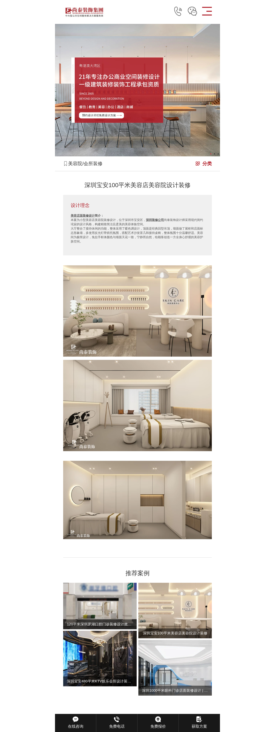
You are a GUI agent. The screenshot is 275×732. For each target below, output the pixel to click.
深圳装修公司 (155, 220)
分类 (207, 163)
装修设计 (89, 215)
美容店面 (77, 215)
